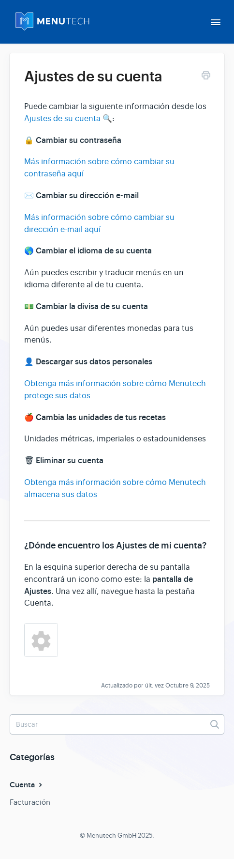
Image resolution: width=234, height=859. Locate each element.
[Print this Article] (206, 76)
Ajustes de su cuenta (62, 119)
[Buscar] (117, 724)
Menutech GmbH (111, 835)
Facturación (30, 802)
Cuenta (27, 785)
